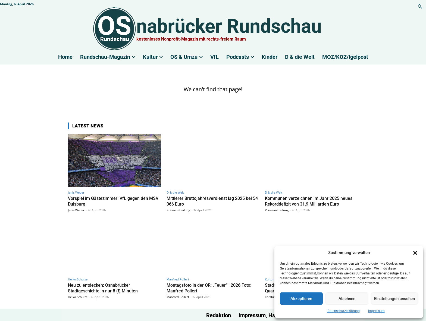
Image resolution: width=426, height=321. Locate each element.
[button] (415, 253)
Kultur (269, 278)
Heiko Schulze (77, 278)
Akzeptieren (301, 298)
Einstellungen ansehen (394, 298)
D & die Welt (175, 192)
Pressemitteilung (178, 210)
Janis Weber (76, 192)
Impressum (376, 311)
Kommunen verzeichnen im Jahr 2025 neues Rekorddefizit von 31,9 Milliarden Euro (310, 200)
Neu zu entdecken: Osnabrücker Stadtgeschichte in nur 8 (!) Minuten (104, 287)
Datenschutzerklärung (343, 311)
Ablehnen (347, 298)
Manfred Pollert (178, 278)
